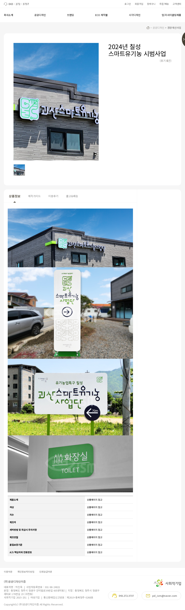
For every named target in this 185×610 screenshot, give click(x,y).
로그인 (127, 3)
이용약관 (8, 571)
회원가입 (139, 3)
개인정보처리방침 (25, 571)
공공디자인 (40, 15)
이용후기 (53, 196)
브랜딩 (70, 15)
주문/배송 (164, 3)
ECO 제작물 (101, 15)
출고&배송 (72, 196)
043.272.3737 (123, 595)
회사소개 (8, 15)
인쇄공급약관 (45, 571)
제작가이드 (34, 196)
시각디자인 (134, 15)
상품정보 (14, 196)
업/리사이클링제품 (171, 15)
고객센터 (177, 3)
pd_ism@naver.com (161, 596)
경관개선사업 (174, 27)
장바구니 (151, 3)
